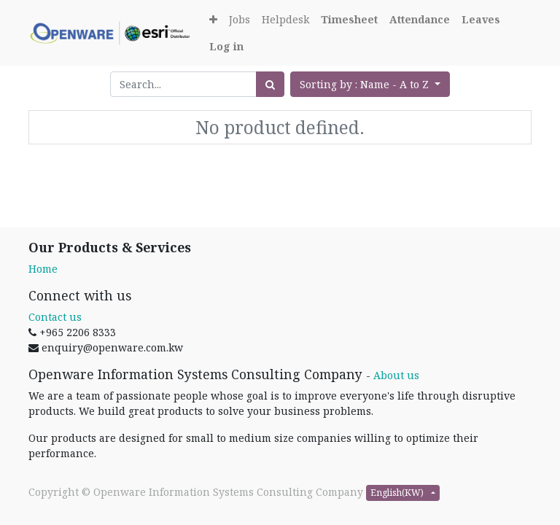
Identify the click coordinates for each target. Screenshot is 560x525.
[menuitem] (239, 19)
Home (43, 269)
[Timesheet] (349, 19)
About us (396, 375)
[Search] (270, 84)
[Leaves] (481, 19)
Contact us (55, 317)
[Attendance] (420, 19)
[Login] (226, 46)
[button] (213, 19)
